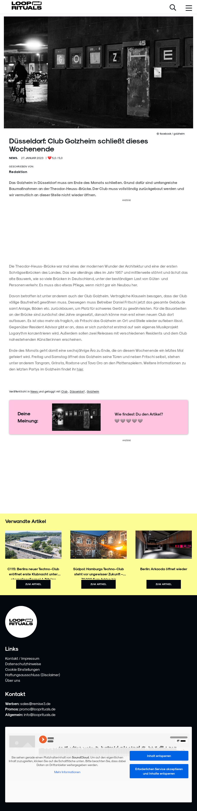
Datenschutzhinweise (23, 664)
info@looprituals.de (39, 714)
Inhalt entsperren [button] (159, 756)
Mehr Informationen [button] (67, 772)
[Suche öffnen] (172, 8)
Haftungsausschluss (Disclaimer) (32, 674)
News (35, 391)
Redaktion (18, 172)
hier (80, 369)
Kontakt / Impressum (22, 658)
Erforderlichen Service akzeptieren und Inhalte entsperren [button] (159, 771)
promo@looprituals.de (37, 709)
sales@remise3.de (35, 703)
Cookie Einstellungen (22, 669)
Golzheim (93, 391)
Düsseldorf (77, 391)
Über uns (12, 680)
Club (64, 391)
